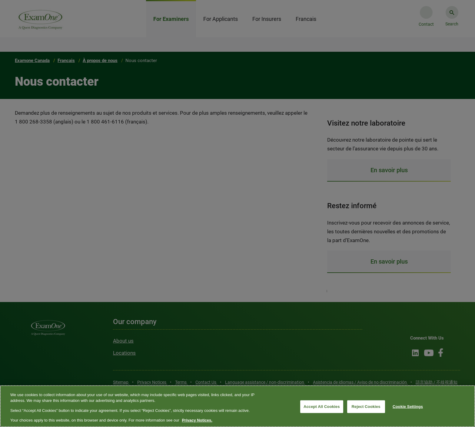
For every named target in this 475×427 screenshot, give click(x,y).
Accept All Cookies (322, 406)
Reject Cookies (366, 406)
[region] (237, 406)
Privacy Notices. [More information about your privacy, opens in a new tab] (197, 420)
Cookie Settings (408, 406)
